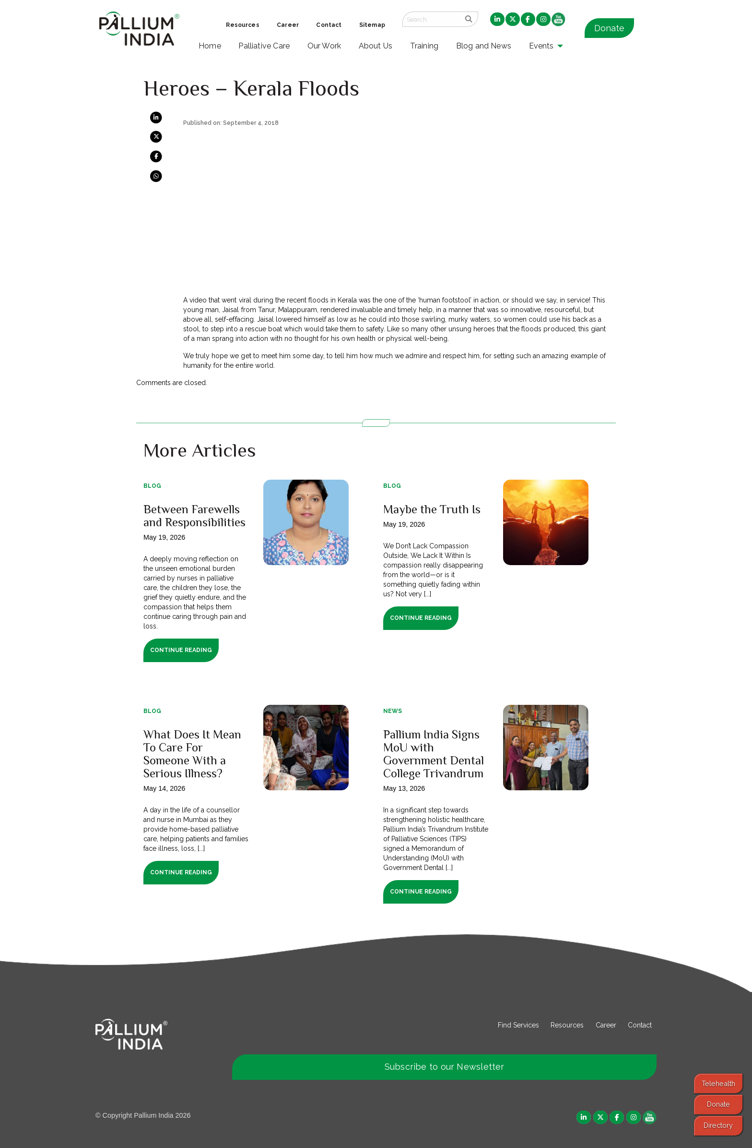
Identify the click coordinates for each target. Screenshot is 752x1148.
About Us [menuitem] (376, 45)
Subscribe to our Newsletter (445, 1067)
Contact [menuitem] (328, 25)
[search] (469, 19)
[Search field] (431, 19)
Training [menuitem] (424, 45)
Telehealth (718, 1083)
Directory (718, 1125)
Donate (609, 28)
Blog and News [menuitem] (483, 45)
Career (606, 1025)
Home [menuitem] (210, 45)
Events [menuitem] (541, 45)
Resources (567, 1025)
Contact (640, 1025)
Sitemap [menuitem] (372, 25)
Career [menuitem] (288, 25)
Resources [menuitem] (242, 25)
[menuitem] (497, 19)
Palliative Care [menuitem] (264, 45)
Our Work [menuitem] (324, 45)
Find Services (518, 1025)
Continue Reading (181, 650)
